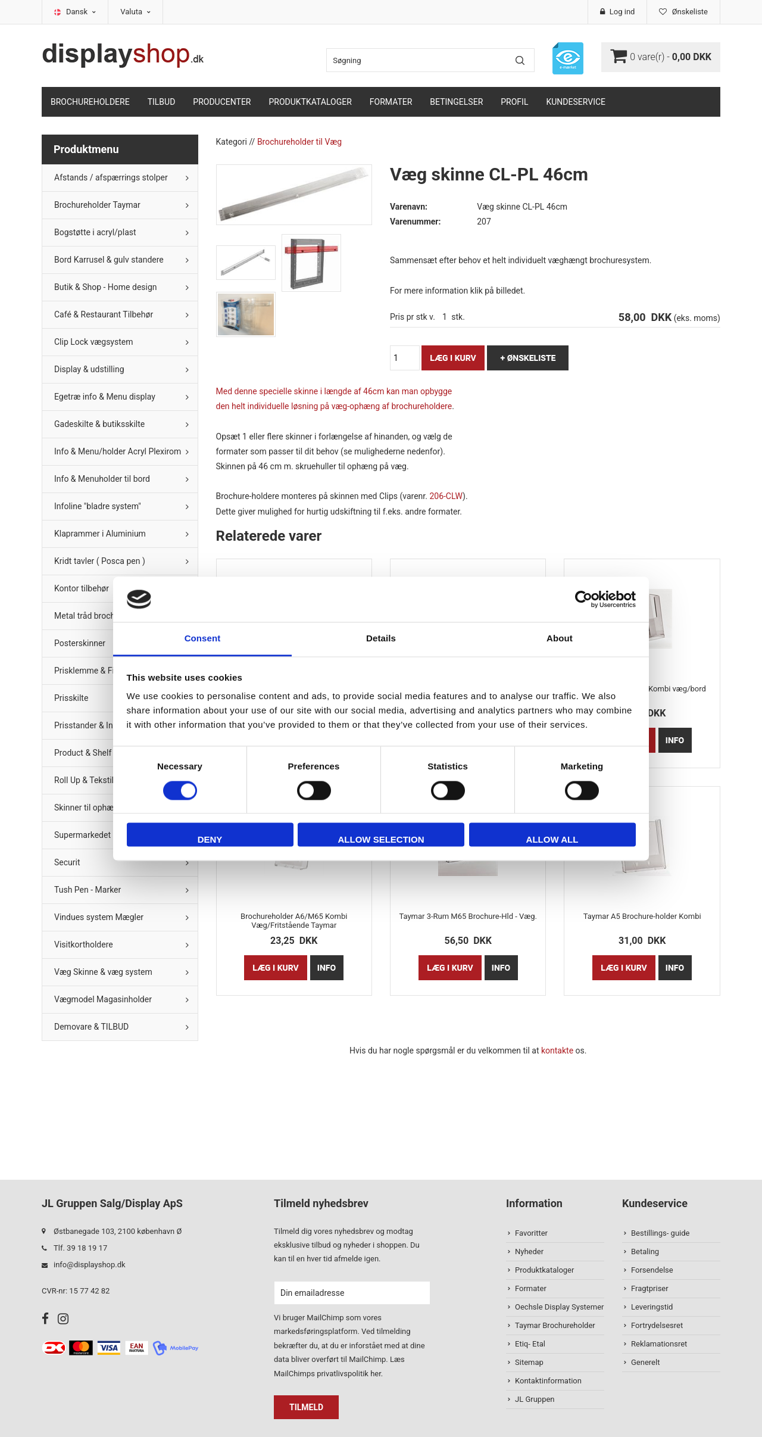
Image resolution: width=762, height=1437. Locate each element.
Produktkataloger (310, 102)
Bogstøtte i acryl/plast (95, 232)
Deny (210, 840)
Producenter (222, 102)
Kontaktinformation (548, 1380)
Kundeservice (575, 102)
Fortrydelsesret (657, 1325)
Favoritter (531, 1233)
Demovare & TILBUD (91, 1026)
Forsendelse (652, 1269)
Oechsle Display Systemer (559, 1306)
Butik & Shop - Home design (105, 287)
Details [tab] (381, 639)
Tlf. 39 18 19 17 (80, 1247)
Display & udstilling (89, 369)
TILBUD (162, 102)
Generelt (645, 1362)
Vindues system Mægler (98, 917)
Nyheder (529, 1251)
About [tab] (559, 639)
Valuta (135, 11)
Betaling (645, 1251)
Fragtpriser (650, 1288)
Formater (391, 102)
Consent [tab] (203, 639)
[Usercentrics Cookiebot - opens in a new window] (584, 599)
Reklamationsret (659, 1343)
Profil (514, 102)
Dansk (81, 11)
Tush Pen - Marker (87, 889)
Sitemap (529, 1362)
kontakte (557, 1050)
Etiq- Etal (530, 1343)
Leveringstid (652, 1306)
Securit (67, 862)
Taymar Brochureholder (555, 1325)
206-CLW (446, 496)
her (375, 1373)
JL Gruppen (535, 1399)
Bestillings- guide (660, 1233)
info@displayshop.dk (90, 1264)
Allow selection (381, 840)
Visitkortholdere (83, 944)
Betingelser (456, 102)
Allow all (552, 840)
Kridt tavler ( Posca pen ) (99, 561)
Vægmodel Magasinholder (103, 999)
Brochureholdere (90, 102)
